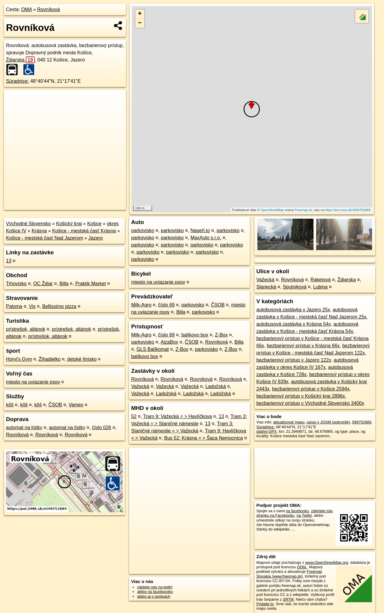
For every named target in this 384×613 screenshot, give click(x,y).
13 (8, 260)
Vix (32, 306)
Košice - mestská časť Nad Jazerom (44, 238)
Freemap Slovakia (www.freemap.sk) (289, 573)
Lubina (320, 286)
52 (133, 416)
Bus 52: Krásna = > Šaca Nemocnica (203, 438)
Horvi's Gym (19, 359)
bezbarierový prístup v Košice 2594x (311, 388)
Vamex (76, 404)
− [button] (140, 23)
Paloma (14, 306)
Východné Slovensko (28, 223)
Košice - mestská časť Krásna (84, 230)
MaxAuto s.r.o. (205, 237)
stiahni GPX (266, 431)
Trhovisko (16, 283)
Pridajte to (265, 604)
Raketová (320, 279)
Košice (94, 223)
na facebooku (297, 511)
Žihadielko (50, 359)
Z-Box (221, 334)
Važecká (140, 386)
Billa (63, 283)
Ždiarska (20, 59)
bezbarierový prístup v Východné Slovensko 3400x (310, 403)
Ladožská (216, 386)
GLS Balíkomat (152, 349)
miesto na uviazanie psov (33, 381)
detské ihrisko (82, 359)
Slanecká (266, 286)
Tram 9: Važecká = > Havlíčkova (177, 416)
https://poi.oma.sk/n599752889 (347, 210)
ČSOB (55, 404)
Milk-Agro (141, 304)
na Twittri (304, 515)
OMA (26, 9)
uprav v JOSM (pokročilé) (328, 422)
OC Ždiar (43, 283)
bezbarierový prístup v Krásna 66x (303, 345)
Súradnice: (17, 81)
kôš (10, 404)
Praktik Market (90, 283)
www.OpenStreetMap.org (326, 562)
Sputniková (295, 286)
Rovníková (48, 9)
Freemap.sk (303, 210)
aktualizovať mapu (288, 422)
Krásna (39, 230)
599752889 (361, 422)
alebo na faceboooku (155, 591)
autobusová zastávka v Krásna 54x (293, 324)
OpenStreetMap (272, 210)
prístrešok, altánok (25, 329)
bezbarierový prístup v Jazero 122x (293, 360)
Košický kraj (69, 223)
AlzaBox (169, 342)
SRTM (288, 599)
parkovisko (142, 230)
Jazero (95, 238)
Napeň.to (200, 230)
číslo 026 (101, 427)
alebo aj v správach (153, 596)
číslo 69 (166, 304)
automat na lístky (24, 427)
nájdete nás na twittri (154, 587)
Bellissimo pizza (59, 306)
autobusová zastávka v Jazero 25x (293, 309)
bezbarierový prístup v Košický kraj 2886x (300, 396)
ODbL (302, 567)
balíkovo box (194, 334)
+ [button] (140, 14)
